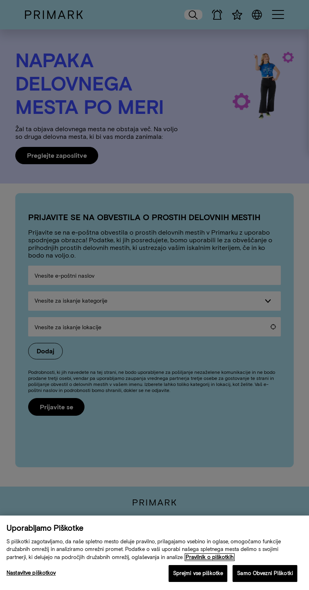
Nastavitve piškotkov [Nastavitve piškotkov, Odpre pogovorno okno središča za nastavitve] (31, 574)
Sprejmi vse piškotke (198, 575)
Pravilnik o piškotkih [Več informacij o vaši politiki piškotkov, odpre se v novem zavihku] (209, 558)
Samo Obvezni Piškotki (265, 575)
